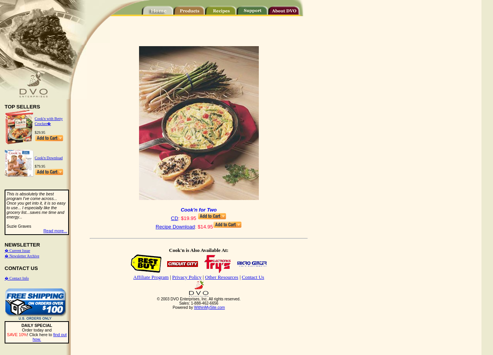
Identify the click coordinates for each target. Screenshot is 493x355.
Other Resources (221, 277)
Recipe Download (175, 227)
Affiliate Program (151, 277)
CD (174, 218)
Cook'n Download (49, 158)
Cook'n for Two (199, 210)
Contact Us (253, 277)
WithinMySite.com (209, 307)
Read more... (55, 230)
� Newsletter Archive (22, 256)
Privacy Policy (186, 277)
